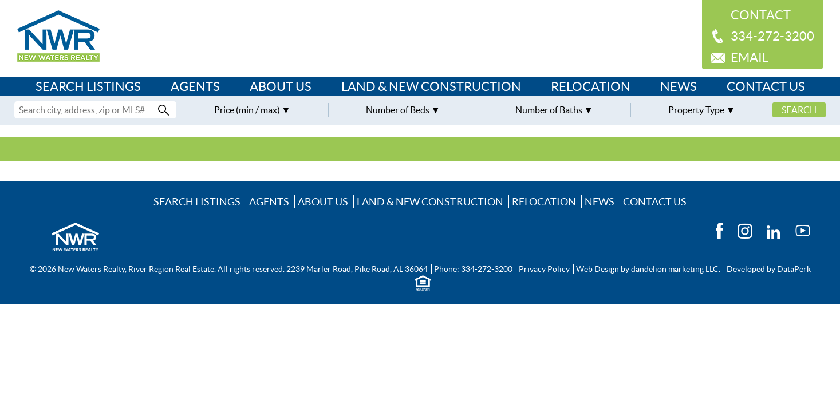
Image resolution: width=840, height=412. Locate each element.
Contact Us (766, 86)
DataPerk (794, 269)
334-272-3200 (772, 36)
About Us (280, 86)
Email (749, 57)
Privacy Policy (544, 269)
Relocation (590, 86)
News (678, 86)
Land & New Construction (431, 86)
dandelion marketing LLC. (675, 269)
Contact (761, 15)
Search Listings (88, 86)
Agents (195, 86)
